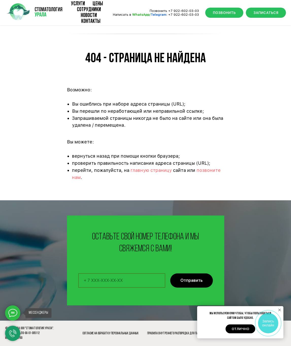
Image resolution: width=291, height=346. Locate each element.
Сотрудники (89, 10)
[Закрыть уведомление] (279, 309)
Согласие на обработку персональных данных (110, 333)
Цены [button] (98, 4)
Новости (89, 16)
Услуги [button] (78, 4)
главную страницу (151, 170)
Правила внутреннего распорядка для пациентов (178, 333)
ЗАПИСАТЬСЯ (265, 13)
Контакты (90, 21)
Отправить (196, 280)
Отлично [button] (240, 329)
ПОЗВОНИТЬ (224, 13)
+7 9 (172, 15)
